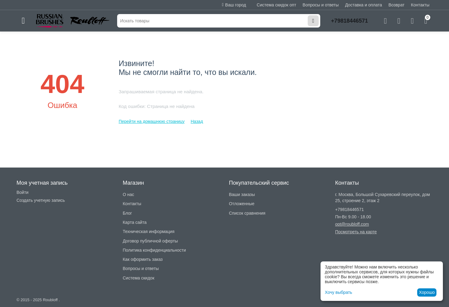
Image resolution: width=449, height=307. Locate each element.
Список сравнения (247, 213)
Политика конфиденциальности (154, 250)
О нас (128, 194)
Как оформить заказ (143, 259)
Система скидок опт (276, 4)
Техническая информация (148, 231)
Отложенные (241, 203)
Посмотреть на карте (356, 231)
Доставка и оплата (363, 4)
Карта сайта (135, 222)
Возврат (396, 4)
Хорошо (427, 292)
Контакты (420, 4)
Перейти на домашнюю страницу (152, 121)
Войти (22, 192)
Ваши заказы (242, 194)
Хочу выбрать (338, 292)
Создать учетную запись (41, 200)
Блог (127, 213)
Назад (197, 121)
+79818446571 (349, 21)
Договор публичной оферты (150, 241)
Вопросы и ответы (320, 4)
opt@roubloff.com (352, 224)
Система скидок (138, 278)
